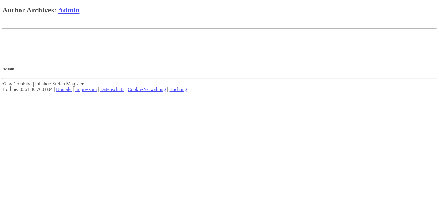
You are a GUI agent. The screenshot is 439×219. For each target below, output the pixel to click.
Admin (69, 10)
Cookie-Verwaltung (147, 89)
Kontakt (64, 89)
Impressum (86, 89)
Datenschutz (112, 89)
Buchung (178, 89)
